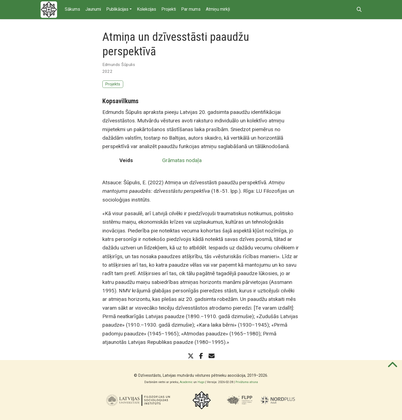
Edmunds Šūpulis (118, 64)
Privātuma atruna (246, 382)
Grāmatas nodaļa (182, 160)
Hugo (201, 382)
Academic (186, 382)
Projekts (112, 84)
